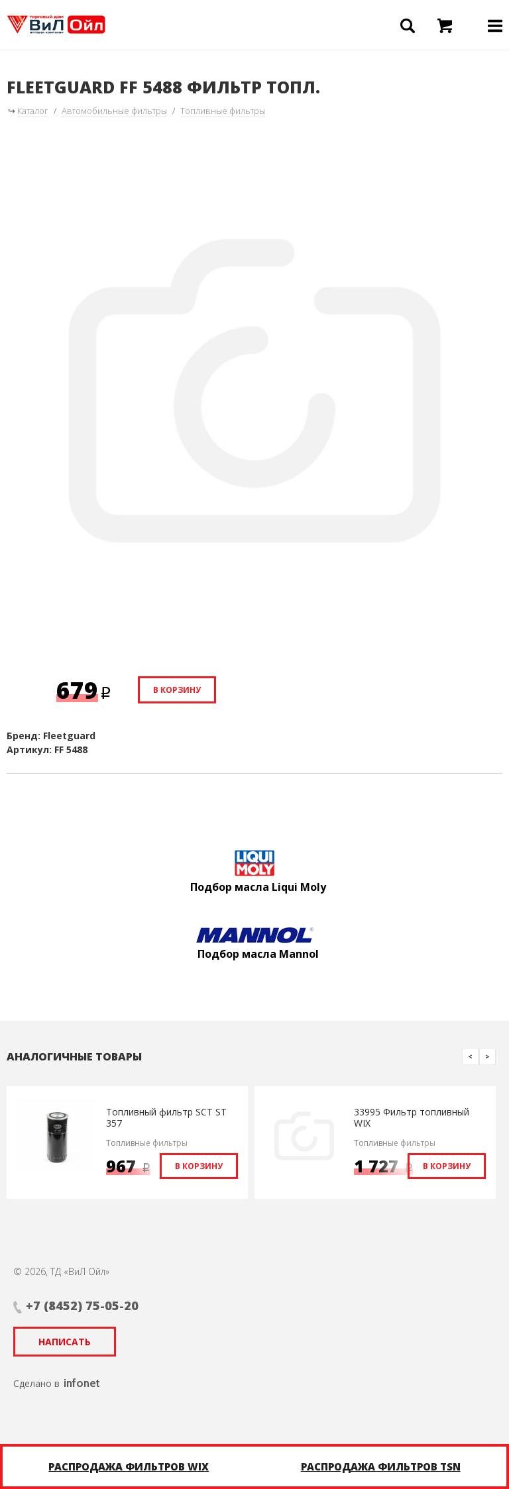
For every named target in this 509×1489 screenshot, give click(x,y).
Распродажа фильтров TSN (381, 1466)
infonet (82, 1383)
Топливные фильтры (222, 111)
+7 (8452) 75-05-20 (82, 1305)
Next (487, 1056)
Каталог (32, 111)
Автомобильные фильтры (114, 111)
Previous (470, 1056)
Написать (64, 1341)
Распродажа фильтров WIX (128, 1466)
